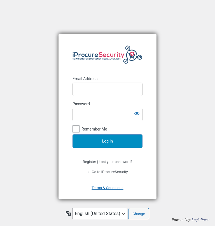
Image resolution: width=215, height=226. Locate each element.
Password (81, 104)
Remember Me (94, 129)
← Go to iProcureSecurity (107, 172)
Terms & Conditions (107, 188)
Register (89, 162)
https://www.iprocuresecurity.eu (107, 55)
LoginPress (200, 220)
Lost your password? (115, 162)
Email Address (85, 78)
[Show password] (136, 113)
